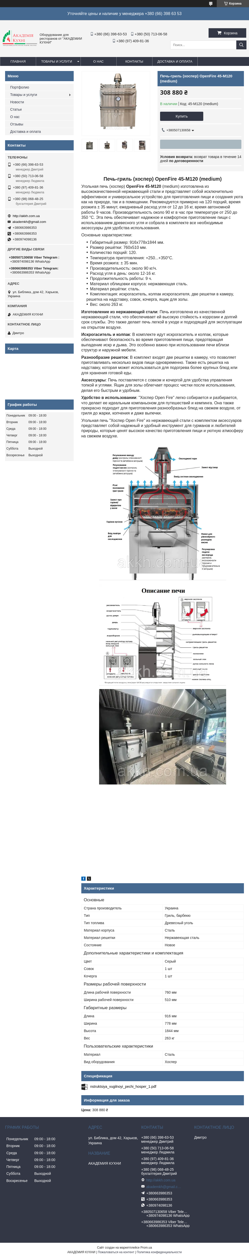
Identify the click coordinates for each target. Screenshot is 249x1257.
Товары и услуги (56, 61)
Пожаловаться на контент (116, 1252)
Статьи (16, 109)
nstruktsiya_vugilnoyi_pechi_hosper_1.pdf (123, 1086)
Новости (17, 102)
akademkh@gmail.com (29, 222)
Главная (18, 61)
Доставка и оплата (175, 61)
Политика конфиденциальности (159, 1252)
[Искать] (241, 44)
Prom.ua (146, 1247)
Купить (182, 116)
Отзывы (16, 124)
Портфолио (19, 87)
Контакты (134, 61)
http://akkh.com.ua (26, 216)
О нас (98, 61)
